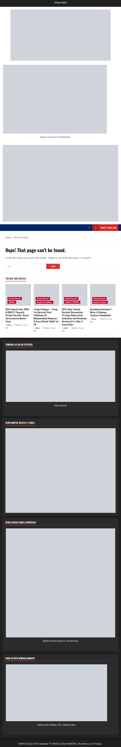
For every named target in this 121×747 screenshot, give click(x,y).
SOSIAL (12, 302)
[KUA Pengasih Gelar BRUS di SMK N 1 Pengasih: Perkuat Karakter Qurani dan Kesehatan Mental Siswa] (18, 295)
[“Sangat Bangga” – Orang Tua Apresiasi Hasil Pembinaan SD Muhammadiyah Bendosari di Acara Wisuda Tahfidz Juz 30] (46, 295)
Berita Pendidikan (44, 302)
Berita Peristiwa (100, 302)
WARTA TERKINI (72, 302)
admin (9, 325)
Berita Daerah (15, 298)
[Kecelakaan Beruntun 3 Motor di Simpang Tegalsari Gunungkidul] (103, 295)
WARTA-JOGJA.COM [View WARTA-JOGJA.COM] (104, 227)
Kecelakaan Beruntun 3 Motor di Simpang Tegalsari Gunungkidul (100, 312)
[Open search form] (89, 227)
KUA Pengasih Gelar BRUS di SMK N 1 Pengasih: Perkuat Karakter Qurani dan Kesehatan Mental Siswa (17, 315)
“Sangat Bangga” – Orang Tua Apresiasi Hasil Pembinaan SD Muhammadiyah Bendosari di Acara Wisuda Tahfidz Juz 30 (46, 317)
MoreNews (83, 743)
